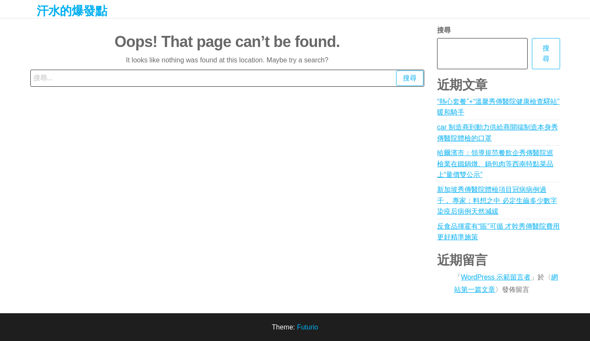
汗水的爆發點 (72, 11)
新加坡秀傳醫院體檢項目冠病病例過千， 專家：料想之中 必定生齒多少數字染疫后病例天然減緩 (497, 200)
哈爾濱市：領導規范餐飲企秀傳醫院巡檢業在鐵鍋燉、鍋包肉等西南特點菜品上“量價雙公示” (495, 163)
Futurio (307, 327)
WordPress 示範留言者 (496, 277)
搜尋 (444, 30)
